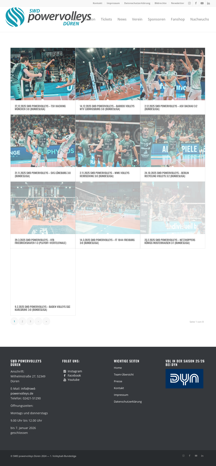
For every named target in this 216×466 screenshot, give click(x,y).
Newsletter (177, 3)
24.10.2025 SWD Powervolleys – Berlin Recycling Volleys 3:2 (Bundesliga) (166, 174)
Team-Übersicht (124, 374)
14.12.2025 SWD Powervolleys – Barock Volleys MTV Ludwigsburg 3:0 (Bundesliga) (107, 107)
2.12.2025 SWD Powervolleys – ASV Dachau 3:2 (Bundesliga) (170, 107)
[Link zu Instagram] (189, 3)
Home (118, 368)
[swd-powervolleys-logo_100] (48, 19)
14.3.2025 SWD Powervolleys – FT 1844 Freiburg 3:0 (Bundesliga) (107, 241)
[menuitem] (98, 3)
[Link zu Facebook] (196, 3)
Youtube (74, 380)
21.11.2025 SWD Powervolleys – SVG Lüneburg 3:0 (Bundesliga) (43, 174)
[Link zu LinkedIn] (208, 3)
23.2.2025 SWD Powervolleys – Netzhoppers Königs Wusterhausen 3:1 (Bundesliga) (169, 241)
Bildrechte (161, 3)
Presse (118, 381)
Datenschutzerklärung (137, 3)
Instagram (75, 371)
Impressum (113, 3)
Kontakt (97, 3)
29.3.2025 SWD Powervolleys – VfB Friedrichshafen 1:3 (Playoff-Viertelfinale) (40, 241)
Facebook (74, 375)
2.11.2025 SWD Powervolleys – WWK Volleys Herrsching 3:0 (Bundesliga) (104, 174)
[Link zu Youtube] (202, 3)
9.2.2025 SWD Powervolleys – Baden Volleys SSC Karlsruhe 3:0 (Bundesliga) (42, 308)
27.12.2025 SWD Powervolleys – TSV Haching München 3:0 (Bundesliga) (40, 107)
